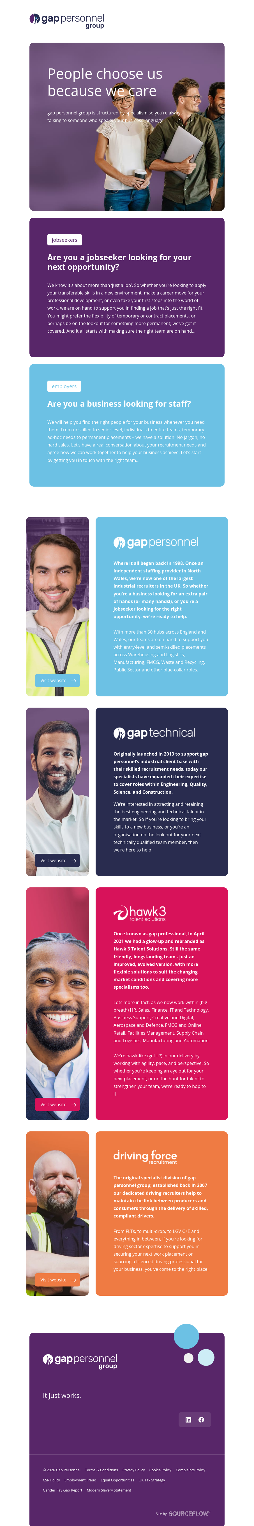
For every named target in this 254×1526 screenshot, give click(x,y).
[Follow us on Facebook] (201, 1419)
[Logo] (66, 21)
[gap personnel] (82, 1361)
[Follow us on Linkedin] (188, 1419)
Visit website (53, 680)
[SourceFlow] (189, 1513)
